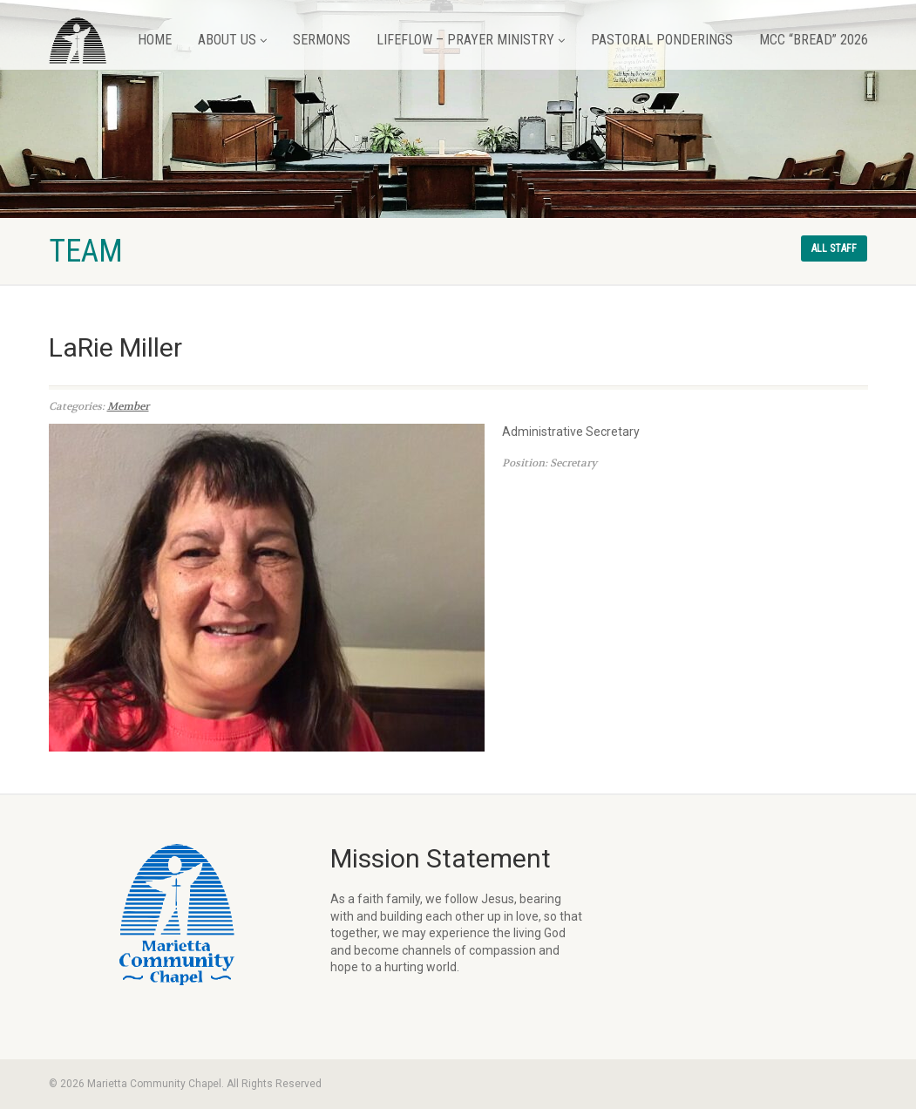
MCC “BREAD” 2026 (813, 39)
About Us (232, 39)
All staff (834, 248)
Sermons (321, 39)
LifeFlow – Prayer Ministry (471, 39)
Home (155, 39)
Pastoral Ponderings (662, 39)
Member (128, 406)
